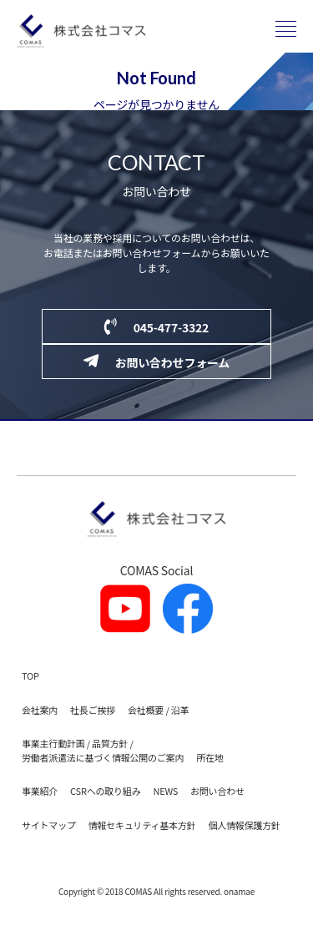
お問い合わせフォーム (156, 362)
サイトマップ (49, 825)
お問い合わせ (217, 790)
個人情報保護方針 (244, 825)
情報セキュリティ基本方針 (142, 825)
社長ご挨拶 (92, 709)
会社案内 (40, 709)
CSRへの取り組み (105, 790)
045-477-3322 (156, 327)
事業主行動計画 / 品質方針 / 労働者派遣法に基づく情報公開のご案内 (103, 750)
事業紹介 (40, 790)
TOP (30, 675)
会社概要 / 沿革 (158, 709)
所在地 (209, 757)
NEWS (165, 790)
